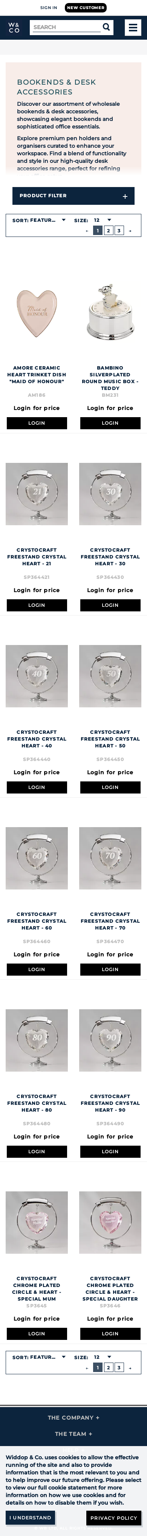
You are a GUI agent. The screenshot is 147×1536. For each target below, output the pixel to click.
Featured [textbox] (45, 220)
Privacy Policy (113, 1518)
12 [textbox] (97, 220)
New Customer (85, 7)
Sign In (48, 7)
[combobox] (47, 220)
